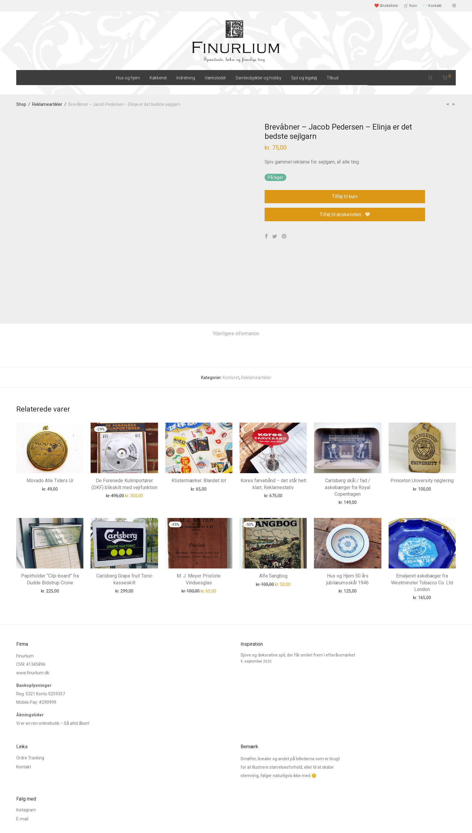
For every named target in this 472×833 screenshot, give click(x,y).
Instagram (26, 776)
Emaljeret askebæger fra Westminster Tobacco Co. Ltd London (422, 516)
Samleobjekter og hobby (258, 77)
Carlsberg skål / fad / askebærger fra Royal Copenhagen (347, 421)
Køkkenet (158, 77)
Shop (21, 104)
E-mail (22, 785)
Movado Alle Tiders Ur (49, 415)
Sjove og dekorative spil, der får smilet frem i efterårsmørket (298, 622)
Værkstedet (215, 77)
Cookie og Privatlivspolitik (102, 819)
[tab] (236, 268)
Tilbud (332, 77)
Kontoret (231, 311)
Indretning (185, 77)
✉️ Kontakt (432, 6)
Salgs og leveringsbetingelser (44, 819)
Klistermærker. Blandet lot (199, 415)
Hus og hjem (128, 77)
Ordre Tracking (30, 724)
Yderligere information (236, 267)
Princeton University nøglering (422, 415)
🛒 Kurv (410, 6)
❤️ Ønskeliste (386, 6)
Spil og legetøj (304, 77)
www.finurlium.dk (32, 639)
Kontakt (23, 733)
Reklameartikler (47, 104)
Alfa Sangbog (273, 510)
